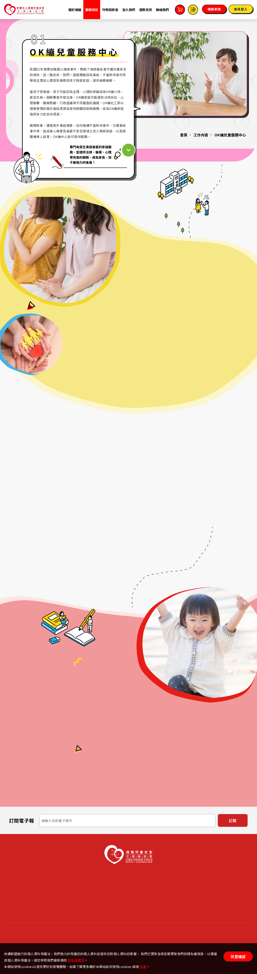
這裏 (143, 966)
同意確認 (238, 956)
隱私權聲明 (76, 960)
